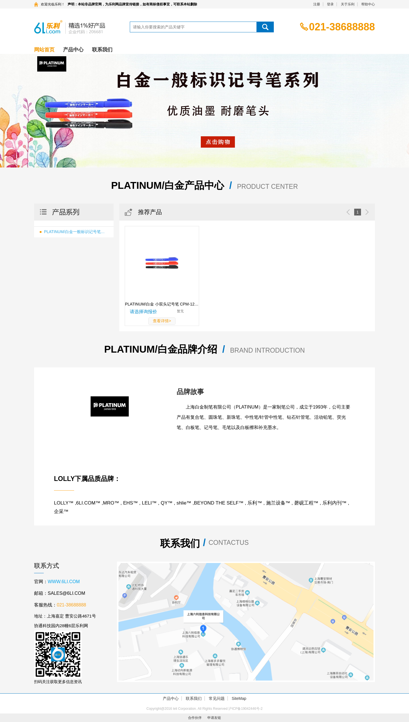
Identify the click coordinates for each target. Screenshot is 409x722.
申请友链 (214, 718)
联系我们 (102, 50)
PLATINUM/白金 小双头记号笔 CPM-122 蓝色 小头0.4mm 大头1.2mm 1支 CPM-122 (162, 304)
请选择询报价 (143, 311)
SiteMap (239, 698)
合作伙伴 (195, 718)
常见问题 (217, 698)
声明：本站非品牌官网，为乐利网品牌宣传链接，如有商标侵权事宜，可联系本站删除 (132, 4)
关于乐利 (347, 4)
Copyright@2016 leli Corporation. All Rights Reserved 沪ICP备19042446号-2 (204, 709)
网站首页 (44, 50)
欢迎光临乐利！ (53, 4)
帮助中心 (368, 4)
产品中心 (73, 50)
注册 (316, 4)
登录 (330, 4)
